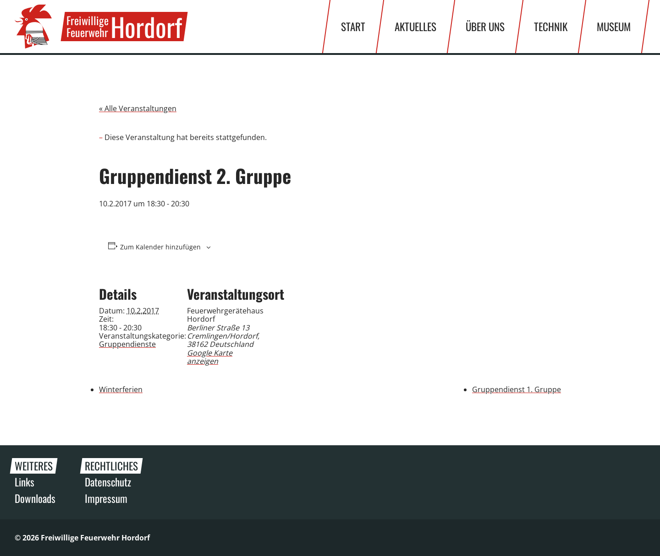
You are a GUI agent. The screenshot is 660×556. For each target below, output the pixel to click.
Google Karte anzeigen (209, 357)
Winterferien (121, 389)
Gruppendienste (127, 344)
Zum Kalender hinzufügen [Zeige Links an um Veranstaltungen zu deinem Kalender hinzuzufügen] (160, 247)
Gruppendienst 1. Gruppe (516, 389)
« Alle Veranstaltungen (137, 108)
